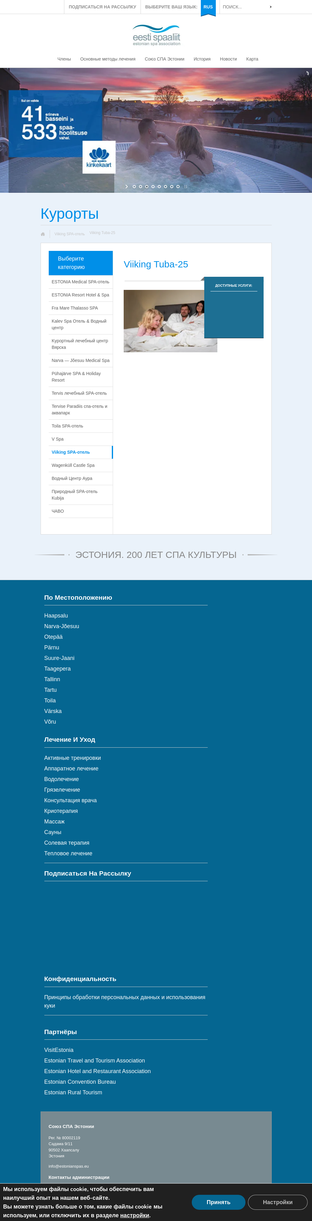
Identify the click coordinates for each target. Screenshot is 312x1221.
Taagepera (57, 669)
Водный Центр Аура (72, 478)
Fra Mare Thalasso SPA (75, 307)
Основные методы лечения (108, 58)
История (202, 58)
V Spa (58, 439)
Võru (50, 722)
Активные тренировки (72, 758)
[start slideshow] (127, 186)
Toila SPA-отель (67, 425)
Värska (53, 711)
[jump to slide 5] (159, 186)
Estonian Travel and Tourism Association (94, 1060)
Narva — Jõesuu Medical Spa (81, 360)
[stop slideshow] (185, 186)
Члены (64, 58)
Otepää (53, 637)
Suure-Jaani (59, 658)
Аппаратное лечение (71, 768)
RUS (208, 6)
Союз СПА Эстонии (165, 58)
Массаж (54, 821)
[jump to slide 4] (153, 186)
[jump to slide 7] (172, 186)
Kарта (252, 58)
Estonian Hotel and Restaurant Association (97, 1071)
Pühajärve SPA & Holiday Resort (76, 377)
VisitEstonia (59, 1050)
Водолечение (61, 779)
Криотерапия (61, 811)
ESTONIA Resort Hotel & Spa (80, 294)
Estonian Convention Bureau (80, 1082)
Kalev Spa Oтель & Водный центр (79, 324)
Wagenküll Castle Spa (73, 465)
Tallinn (52, 679)
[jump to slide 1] (134, 186)
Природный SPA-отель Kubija (75, 495)
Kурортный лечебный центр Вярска (80, 344)
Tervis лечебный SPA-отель (79, 393)
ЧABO (58, 511)
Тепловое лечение (68, 853)
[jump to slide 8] (178, 186)
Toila (50, 700)
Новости (228, 58)
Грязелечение (62, 790)
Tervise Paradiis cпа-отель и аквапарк (79, 409)
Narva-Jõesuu (61, 626)
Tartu (50, 690)
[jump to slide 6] (165, 186)
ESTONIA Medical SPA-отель (81, 281)
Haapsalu (56, 616)
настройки (134, 1215)
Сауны (53, 832)
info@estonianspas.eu (69, 1166)
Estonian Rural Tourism (73, 1092)
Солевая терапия (67, 843)
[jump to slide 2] (140, 186)
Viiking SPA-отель (70, 234)
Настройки (278, 1202)
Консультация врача (70, 800)
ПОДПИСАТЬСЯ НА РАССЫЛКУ (102, 6)
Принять (218, 1202)
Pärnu (51, 647)
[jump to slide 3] (147, 186)
